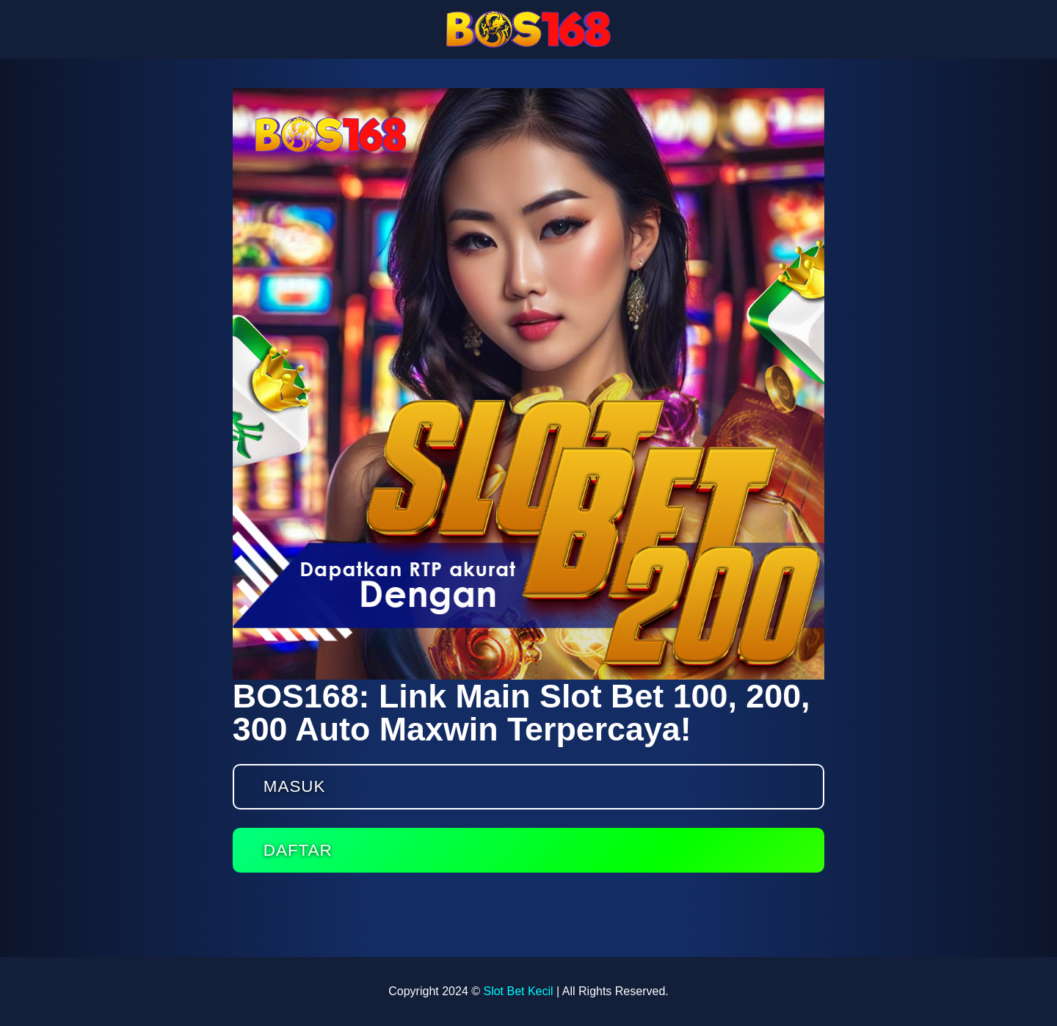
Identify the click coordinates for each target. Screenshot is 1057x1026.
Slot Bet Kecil (518, 991)
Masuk (295, 786)
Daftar (298, 850)
